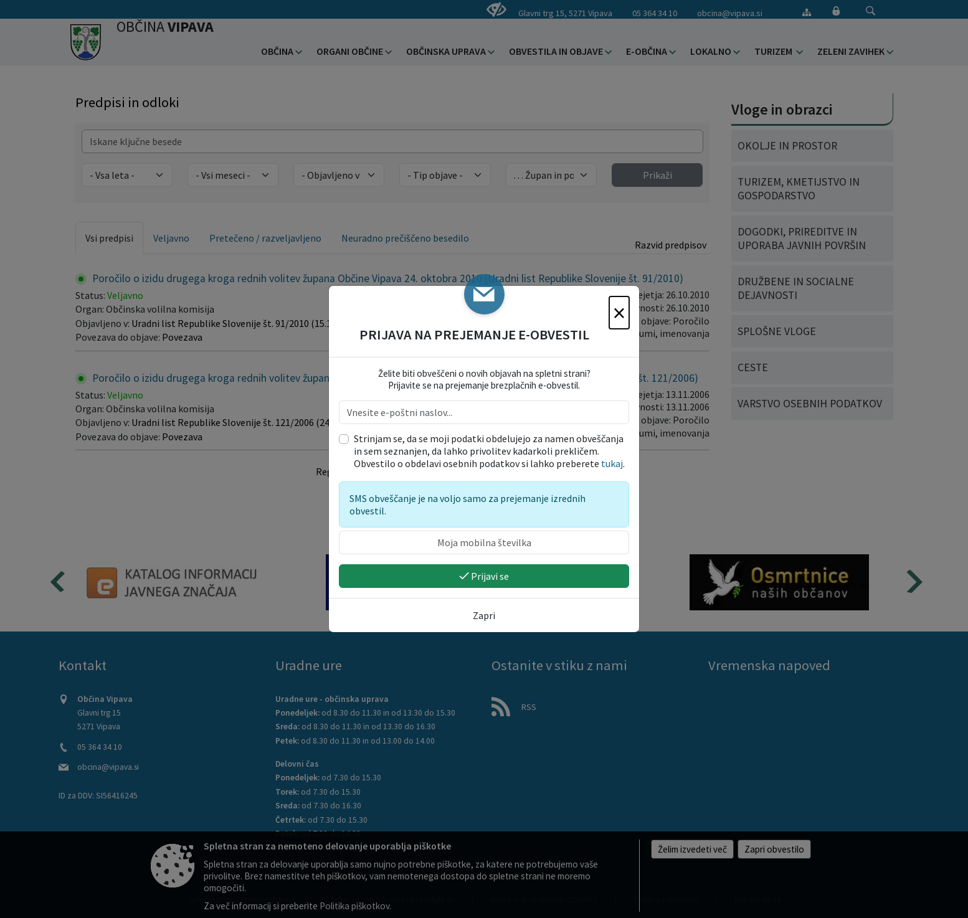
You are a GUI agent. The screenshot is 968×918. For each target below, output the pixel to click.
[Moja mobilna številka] (484, 542)
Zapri (484, 615)
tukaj (612, 463)
